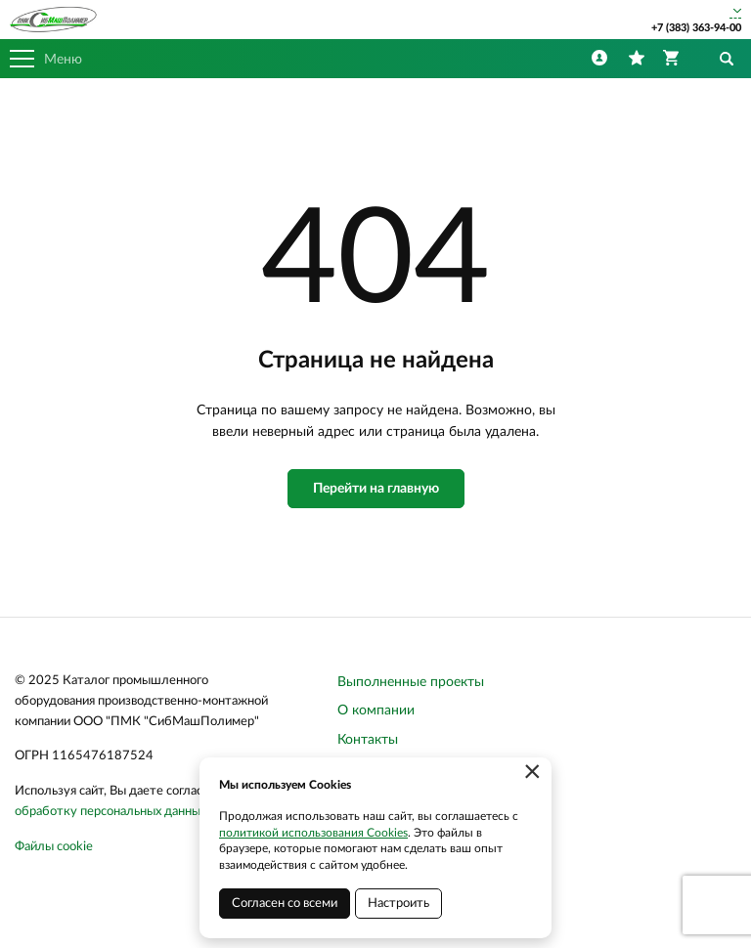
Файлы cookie (54, 846)
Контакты (367, 740)
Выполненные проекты (410, 682)
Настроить (398, 903)
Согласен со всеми (284, 903)
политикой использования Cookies (313, 833)
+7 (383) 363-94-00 (696, 27)
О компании (376, 710)
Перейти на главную (376, 489)
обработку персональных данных (110, 811)
